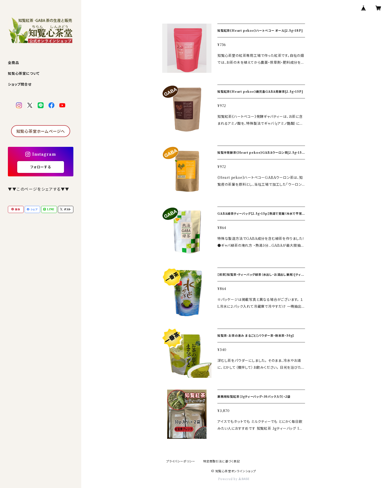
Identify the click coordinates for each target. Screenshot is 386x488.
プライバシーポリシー (180, 461)
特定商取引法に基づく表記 (221, 461)
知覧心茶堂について (24, 73)
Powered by (233, 479)
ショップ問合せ (20, 84)
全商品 (13, 63)
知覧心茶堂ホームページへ (40, 131)
